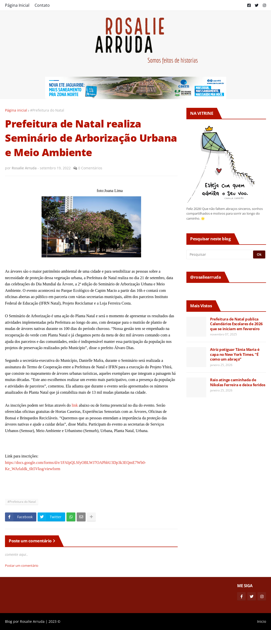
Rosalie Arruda (32, 621)
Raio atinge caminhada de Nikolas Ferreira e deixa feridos (237, 382)
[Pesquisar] (220, 254)
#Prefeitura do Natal (47, 110)
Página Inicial (17, 5)
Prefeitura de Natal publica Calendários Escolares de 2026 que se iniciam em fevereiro (236, 324)
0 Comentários (90, 168)
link (75, 405)
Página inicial (16, 110)
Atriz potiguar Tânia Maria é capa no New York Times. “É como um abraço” (234, 354)
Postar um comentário (21, 565)
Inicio (261, 621)
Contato (42, 5)
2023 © (54, 621)
